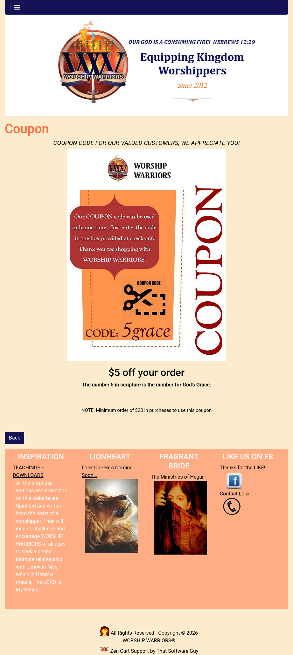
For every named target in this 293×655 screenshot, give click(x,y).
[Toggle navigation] (17, 7)
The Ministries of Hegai (177, 477)
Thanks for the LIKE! (242, 468)
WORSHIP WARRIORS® (148, 641)
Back (14, 438)
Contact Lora (234, 494)
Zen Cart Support (129, 651)
